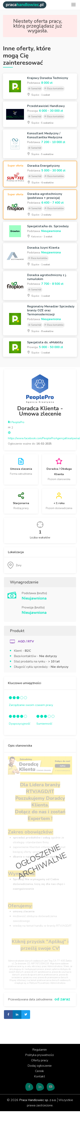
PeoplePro (16, 422)
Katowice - (39, 236)
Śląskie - (38, 94)
